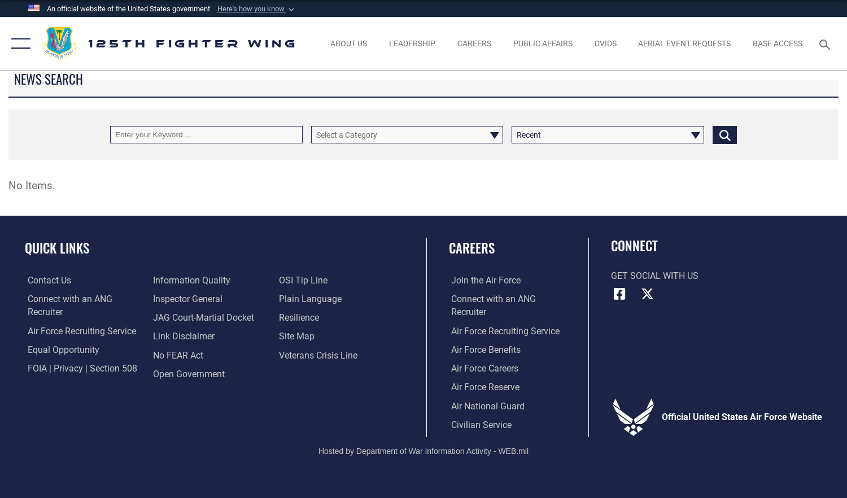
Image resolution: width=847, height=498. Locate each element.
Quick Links (57, 247)
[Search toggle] (826, 43)
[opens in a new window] (605, 44)
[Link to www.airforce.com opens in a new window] (483, 280)
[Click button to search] (725, 134)
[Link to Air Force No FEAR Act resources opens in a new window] (177, 355)
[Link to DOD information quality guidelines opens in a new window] (191, 280)
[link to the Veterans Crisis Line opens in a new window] (319, 355)
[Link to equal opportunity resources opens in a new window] (61, 349)
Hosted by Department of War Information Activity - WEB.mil (423, 450)
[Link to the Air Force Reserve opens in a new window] (483, 386)
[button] (256, 9)
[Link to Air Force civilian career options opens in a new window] (479, 423)
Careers (472, 247)
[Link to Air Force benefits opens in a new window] (483, 349)
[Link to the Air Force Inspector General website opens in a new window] (187, 299)
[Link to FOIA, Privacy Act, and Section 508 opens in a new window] (79, 367)
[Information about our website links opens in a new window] (183, 336)
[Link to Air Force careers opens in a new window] (482, 367)
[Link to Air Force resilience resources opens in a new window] (300, 317)
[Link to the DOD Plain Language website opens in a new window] (311, 299)
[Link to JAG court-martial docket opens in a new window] (203, 317)
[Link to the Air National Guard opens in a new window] (485, 405)
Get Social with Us (654, 276)
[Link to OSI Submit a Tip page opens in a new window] (304, 280)
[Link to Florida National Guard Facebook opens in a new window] (619, 294)
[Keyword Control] (206, 134)
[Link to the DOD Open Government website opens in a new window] (188, 373)
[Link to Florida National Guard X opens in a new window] (647, 294)
